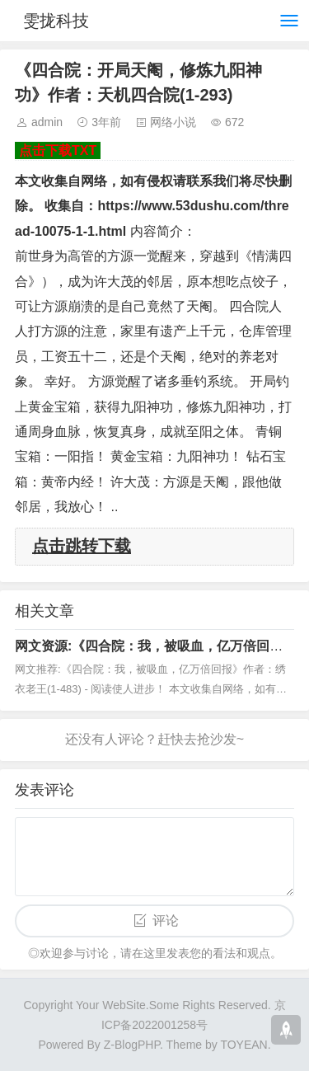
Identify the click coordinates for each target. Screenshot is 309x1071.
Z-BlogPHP (132, 1044)
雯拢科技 (56, 21)
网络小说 (173, 122)
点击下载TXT (57, 150)
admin (47, 122)
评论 (165, 921)
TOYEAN (243, 1044)
